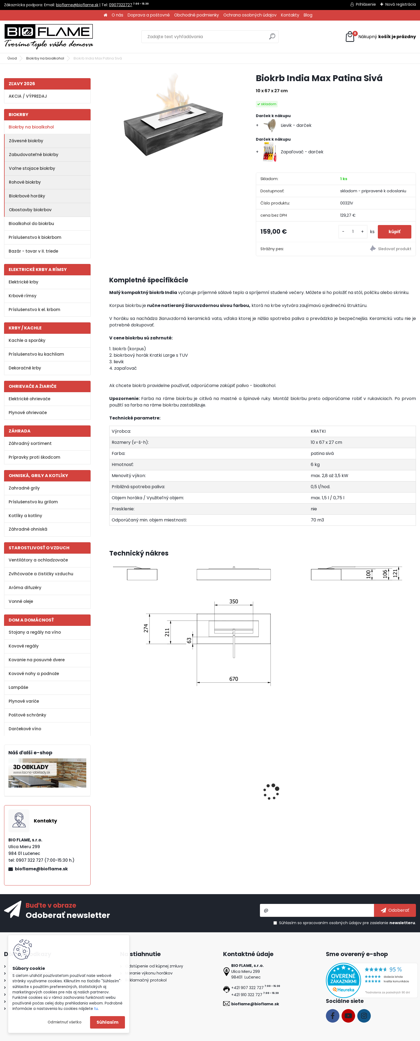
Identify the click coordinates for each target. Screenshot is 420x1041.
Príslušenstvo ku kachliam (36, 354)
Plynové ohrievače (28, 412)
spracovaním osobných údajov (332, 923)
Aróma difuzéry (25, 587)
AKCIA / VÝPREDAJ (28, 96)
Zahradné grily (24, 488)
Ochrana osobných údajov (250, 15)
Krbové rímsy (23, 296)
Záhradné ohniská (28, 529)
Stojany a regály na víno (35, 632)
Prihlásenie (366, 4)
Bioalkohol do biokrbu (31, 223)
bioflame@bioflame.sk (77, 5)
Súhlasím (107, 1022)
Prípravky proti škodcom (34, 457)
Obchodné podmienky (196, 15)
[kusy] (353, 231)
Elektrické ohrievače (29, 399)
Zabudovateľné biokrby (33, 154)
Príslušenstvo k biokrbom (35, 237)
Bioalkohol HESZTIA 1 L (135, 800)
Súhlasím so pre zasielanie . (347, 923)
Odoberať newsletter (68, 915)
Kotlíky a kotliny (25, 515)
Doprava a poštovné (149, 15)
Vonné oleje (21, 601)
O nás (117, 15)
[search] (272, 38)
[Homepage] (105, 15)
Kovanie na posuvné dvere (37, 660)
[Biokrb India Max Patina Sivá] (174, 115)
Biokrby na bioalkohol (45, 58)
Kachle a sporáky (27, 340)
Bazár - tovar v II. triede (33, 251)
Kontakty (290, 15)
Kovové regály (24, 646)
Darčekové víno (25, 729)
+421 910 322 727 (246, 994)
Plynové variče (24, 701)
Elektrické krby (23, 282)
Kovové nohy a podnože (34, 673)
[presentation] (111, 786)
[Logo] (48, 36)
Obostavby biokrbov (30, 210)
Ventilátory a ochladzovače (38, 560)
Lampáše (18, 687)
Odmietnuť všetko (64, 1022)
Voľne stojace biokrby (32, 168)
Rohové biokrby (25, 182)
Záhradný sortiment (30, 443)
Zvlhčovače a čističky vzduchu (41, 574)
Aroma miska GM (208, 800)
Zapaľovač (278, 800)
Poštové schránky (27, 715)
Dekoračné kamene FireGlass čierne (373, 802)
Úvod (12, 58)
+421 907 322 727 (247, 987)
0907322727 (120, 5)
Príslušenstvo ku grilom (33, 502)
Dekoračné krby (25, 368)
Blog (308, 15)
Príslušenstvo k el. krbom (34, 309)
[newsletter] (395, 910)
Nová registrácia (400, 4)
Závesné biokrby (26, 141)
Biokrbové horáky (27, 196)
